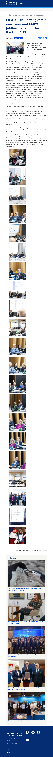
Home (7, 14)
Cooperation (13, 14)
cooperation (18, 38)
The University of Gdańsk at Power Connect (20, 721)
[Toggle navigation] (3, 9)
